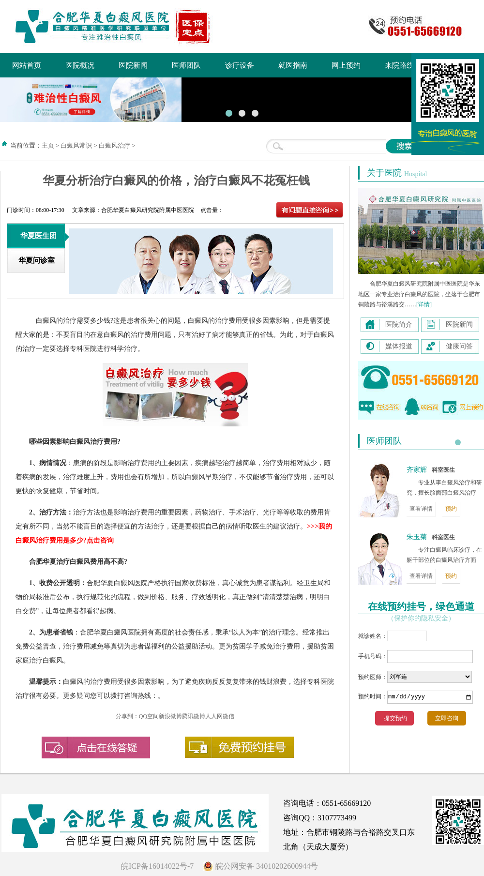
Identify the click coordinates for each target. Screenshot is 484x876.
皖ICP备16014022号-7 (157, 866)
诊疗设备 (239, 65)
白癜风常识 (76, 145)
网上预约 (346, 65)
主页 (48, 145)
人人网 (214, 716)
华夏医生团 (38, 236)
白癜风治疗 (114, 145)
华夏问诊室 (36, 260)
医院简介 (398, 324)
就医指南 (292, 65)
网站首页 (26, 65)
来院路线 (399, 65)
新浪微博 (170, 716)
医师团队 (186, 65)
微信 (228, 716)
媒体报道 (398, 346)
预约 (451, 508)
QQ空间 (149, 716)
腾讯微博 (193, 716)
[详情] (424, 304)
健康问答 (459, 346)
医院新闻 (133, 65)
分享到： (127, 716)
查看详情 (421, 508)
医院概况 (79, 65)
